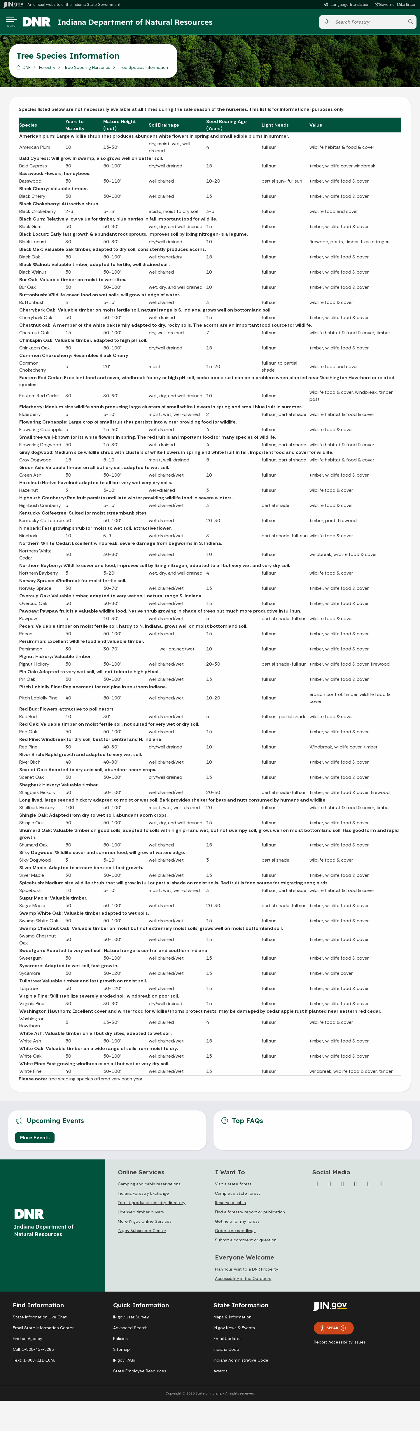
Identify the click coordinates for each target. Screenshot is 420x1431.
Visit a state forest (233, 1186)
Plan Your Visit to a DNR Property (246, 1271)
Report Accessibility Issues (340, 1344)
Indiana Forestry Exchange (143, 1195)
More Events (35, 1140)
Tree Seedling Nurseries (87, 69)
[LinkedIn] (368, 1186)
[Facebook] (317, 1186)
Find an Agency (27, 1340)
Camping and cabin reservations (149, 1186)
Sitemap (121, 1351)
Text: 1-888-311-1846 (34, 1362)
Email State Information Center (43, 1330)
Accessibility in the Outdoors (243, 1280)
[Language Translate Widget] (348, 4)
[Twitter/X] (330, 1186)
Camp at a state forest (237, 1195)
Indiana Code (226, 1351)
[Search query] (368, 23)
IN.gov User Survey (131, 1319)
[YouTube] (355, 1186)
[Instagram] (342, 1186)
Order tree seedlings (235, 1233)
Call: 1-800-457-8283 (33, 1351)
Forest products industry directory (152, 1205)
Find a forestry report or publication (250, 1214)
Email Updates (228, 1340)
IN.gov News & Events (234, 1330)
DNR (27, 69)
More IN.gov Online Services (145, 1223)
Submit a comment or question (245, 1242)
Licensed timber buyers (141, 1214)
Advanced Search (130, 1330)
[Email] (381, 1186)
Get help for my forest (237, 1223)
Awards (221, 1373)
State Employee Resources (139, 1373)
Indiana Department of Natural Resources (141, 23)
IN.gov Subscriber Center (142, 1233)
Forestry (47, 69)
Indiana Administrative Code (241, 1362)
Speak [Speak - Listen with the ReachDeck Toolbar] (333, 1330)
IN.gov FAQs (124, 1362)
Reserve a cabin (230, 1205)
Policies (120, 1340)
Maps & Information (232, 1319)
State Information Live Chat (40, 1319)
